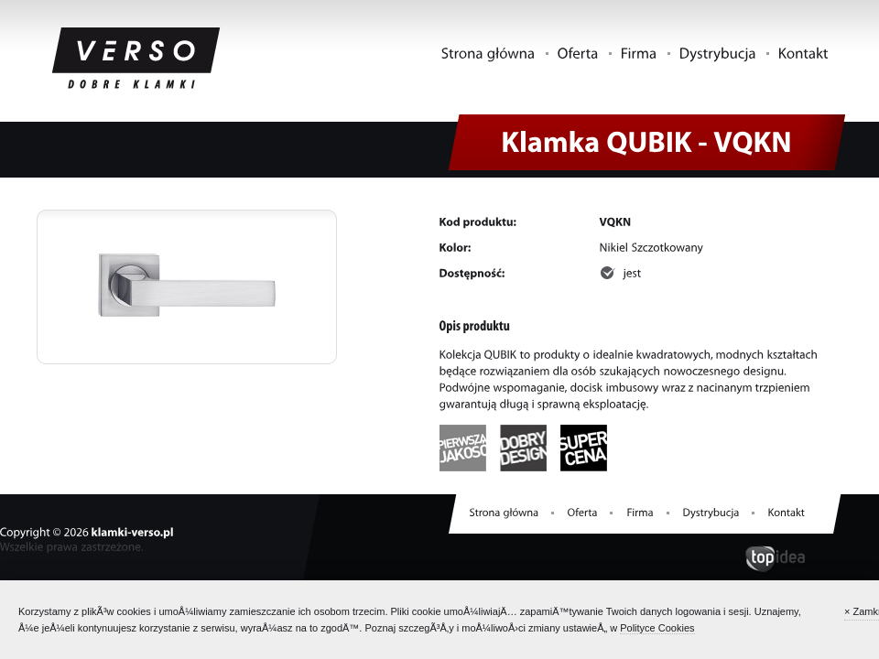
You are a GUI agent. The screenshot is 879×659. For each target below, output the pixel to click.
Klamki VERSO (136, 59)
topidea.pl (775, 560)
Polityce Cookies (657, 627)
